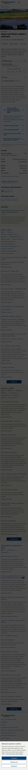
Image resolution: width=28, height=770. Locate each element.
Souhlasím (14, 758)
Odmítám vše (14, 762)
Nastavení (14, 766)
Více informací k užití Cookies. (14, 753)
